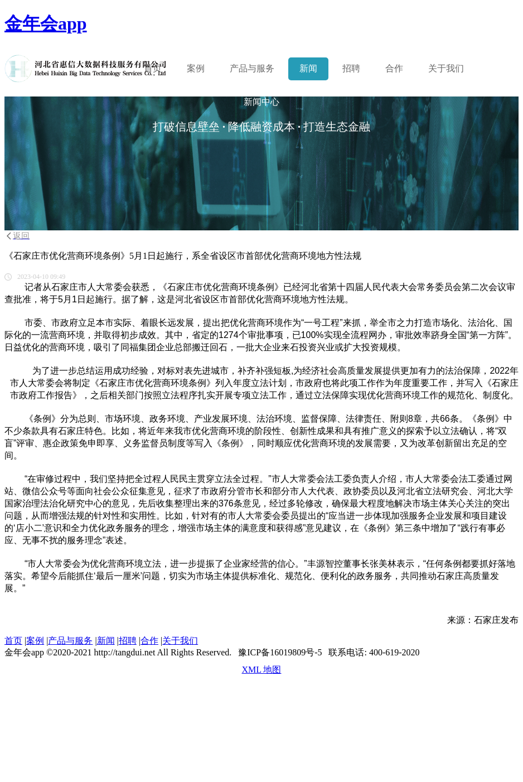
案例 (196, 68)
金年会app (45, 23)
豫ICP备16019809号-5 (280, 652)
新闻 (308, 68)
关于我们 (446, 68)
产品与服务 (70, 640)
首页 (153, 68)
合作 (394, 68)
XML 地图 (262, 669)
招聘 (351, 68)
